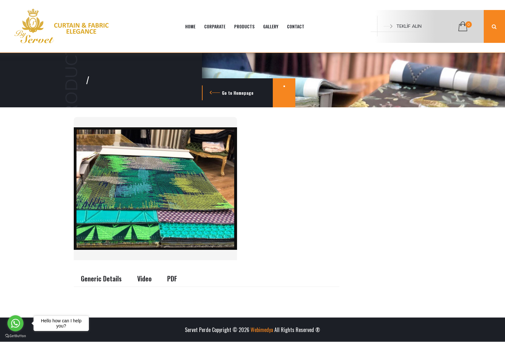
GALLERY (270, 26)
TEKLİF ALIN (403, 26)
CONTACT (295, 26)
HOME (190, 26)
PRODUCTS (244, 26)
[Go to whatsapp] (15, 323)
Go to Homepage (237, 92)
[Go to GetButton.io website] (15, 335)
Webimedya (262, 330)
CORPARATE (214, 26)
